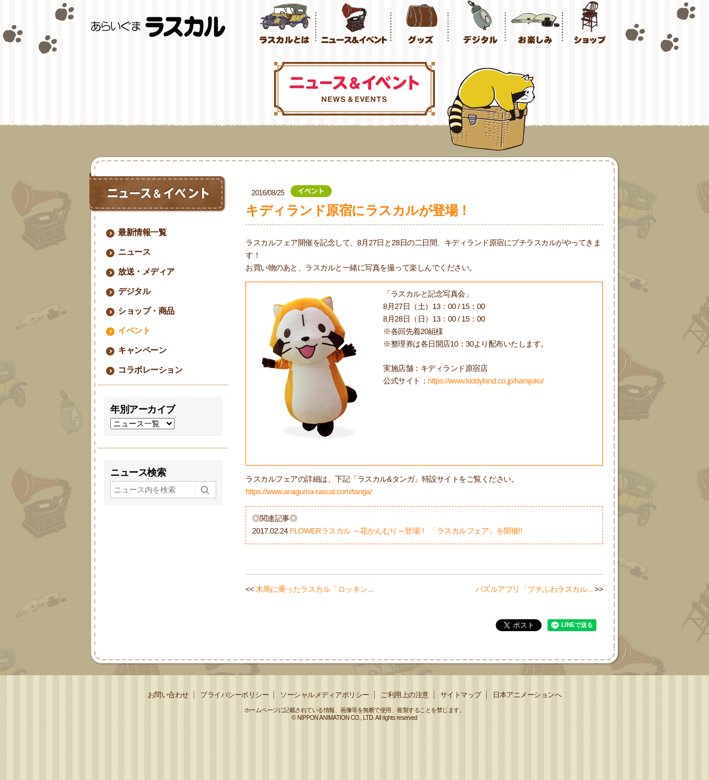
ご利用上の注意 (405, 695)
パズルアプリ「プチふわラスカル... (534, 589)
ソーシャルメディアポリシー (324, 695)
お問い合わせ (168, 695)
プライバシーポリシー (234, 695)
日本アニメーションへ (527, 695)
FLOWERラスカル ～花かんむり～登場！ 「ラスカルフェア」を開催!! (406, 530)
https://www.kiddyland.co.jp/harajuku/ (486, 380)
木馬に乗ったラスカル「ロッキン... (314, 589)
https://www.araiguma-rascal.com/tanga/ (308, 491)
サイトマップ (460, 695)
